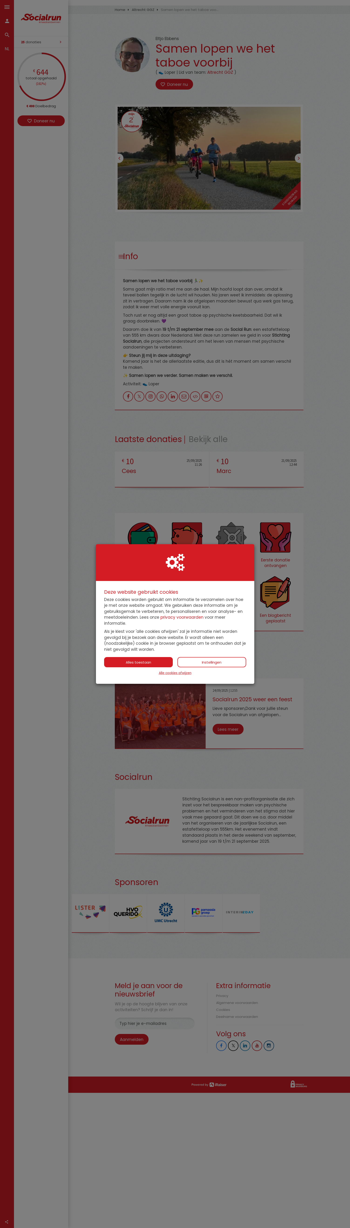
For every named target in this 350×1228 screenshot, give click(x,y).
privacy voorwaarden (182, 617)
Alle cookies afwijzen (175, 673)
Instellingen (211, 662)
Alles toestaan (138, 662)
